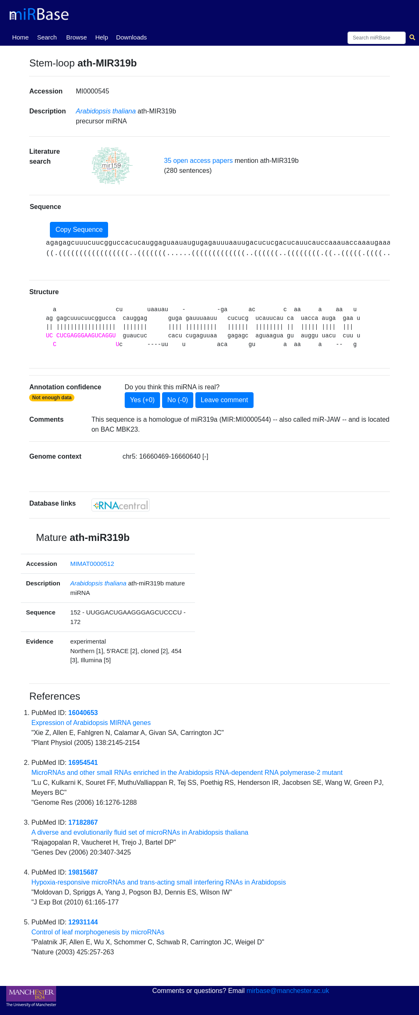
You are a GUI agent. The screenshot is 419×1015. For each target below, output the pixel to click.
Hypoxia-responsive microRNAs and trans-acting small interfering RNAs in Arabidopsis (158, 882)
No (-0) (178, 399)
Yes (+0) (142, 399)
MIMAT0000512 (92, 563)
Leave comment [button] (224, 399)
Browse (76, 37)
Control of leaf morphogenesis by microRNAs (97, 932)
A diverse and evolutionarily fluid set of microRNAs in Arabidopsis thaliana (139, 832)
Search (47, 37)
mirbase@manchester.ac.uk (287, 990)
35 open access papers (198, 160)
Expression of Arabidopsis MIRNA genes (90, 722)
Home (22, 36)
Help (101, 37)
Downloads (131, 37)
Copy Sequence (79, 229)
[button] (112, 166)
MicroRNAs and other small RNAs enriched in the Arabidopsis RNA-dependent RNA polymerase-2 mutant (187, 772)
